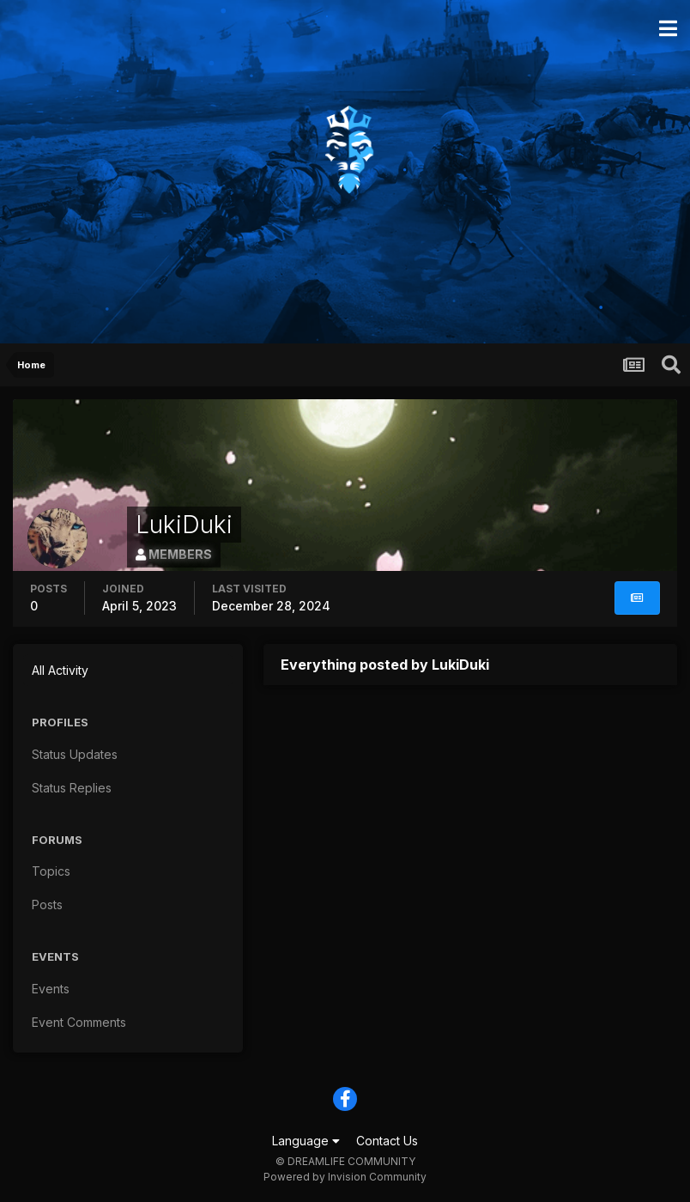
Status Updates (75, 754)
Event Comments (79, 1022)
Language (306, 1140)
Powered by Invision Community (345, 1176)
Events (51, 988)
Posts (47, 904)
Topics (51, 871)
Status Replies (72, 787)
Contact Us (387, 1140)
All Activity (60, 670)
